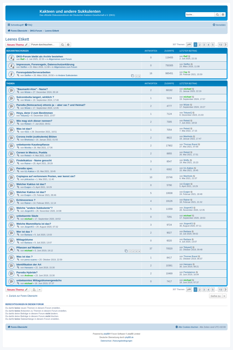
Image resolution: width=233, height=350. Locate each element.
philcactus (29, 179)
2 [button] (199, 44)
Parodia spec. (24, 168)
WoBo (186, 160)
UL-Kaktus (29, 171)
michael (187, 89)
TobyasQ (24, 115)
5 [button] (212, 44)
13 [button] (220, 44)
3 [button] (204, 44)
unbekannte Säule (27, 215)
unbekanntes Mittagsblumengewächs (39, 280)
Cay (185, 72)
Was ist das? (24, 128)
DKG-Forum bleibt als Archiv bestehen (39, 56)
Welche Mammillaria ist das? (33, 223)
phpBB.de (129, 337)
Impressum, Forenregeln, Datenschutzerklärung (45, 64)
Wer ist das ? (24, 231)
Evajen (28, 187)
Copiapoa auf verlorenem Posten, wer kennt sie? (45, 176)
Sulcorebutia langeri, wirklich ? (35, 97)
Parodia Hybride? (26, 272)
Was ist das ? (24, 256)
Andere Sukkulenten (67, 75)
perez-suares (31, 259)
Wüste (28, 92)
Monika (28, 147)
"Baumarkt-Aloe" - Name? (32, 89)
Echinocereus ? (25, 200)
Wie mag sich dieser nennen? (34, 120)
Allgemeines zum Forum (60, 59)
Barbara (28, 235)
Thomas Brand (190, 144)
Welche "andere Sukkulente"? (34, 207)
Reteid (28, 124)
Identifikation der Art (28, 264)
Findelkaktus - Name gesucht (34, 160)
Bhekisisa (29, 139)
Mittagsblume (24, 239)
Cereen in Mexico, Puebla (31, 152)
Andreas (29, 275)
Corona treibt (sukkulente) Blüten (36, 136)
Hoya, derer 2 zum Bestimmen (34, 112)
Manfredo (188, 136)
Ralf (22, 59)
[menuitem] (28, 25)
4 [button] (208, 44)
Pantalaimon (189, 272)
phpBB (106, 334)
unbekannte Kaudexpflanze (32, 144)
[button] (189, 44)
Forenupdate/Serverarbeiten (33, 72)
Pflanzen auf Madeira (29, 247)
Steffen (23, 67)
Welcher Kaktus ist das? (31, 184)
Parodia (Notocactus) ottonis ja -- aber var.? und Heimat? (50, 105)
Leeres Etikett (17, 39)
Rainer (28, 163)
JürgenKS (29, 211)
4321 (27, 132)
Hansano (29, 267)
